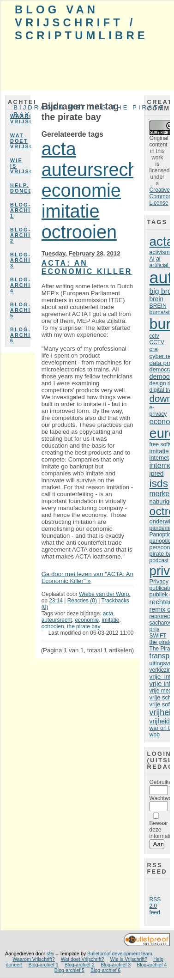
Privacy (159, 581)
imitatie (71, 211)
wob (155, 734)
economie (81, 190)
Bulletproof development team (119, 953)
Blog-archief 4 (20, 285)
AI (152, 258)
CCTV (157, 342)
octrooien (79, 232)
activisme (161, 252)
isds (159, 483)
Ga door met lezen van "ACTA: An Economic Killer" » (87, 577)
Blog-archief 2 (20, 235)
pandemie (162, 528)
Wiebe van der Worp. (105, 594)
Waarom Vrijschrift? (20, 118)
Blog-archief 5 (20, 310)
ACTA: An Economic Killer (87, 267)
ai (158, 258)
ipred (157, 473)
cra (154, 349)
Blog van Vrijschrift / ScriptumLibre (81, 22)
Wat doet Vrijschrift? (20, 141)
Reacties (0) (82, 600)
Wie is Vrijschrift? (20, 166)
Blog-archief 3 (20, 260)
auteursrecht (93, 169)
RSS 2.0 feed (155, 906)
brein (156, 299)
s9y (50, 953)
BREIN (158, 306)
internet (159, 458)
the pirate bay (83, 626)
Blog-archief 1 (20, 210)
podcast (159, 560)
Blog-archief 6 (20, 335)
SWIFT (158, 635)
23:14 (56, 600)
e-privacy (158, 410)
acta (59, 149)
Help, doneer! (20, 188)
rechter (160, 602)
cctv (154, 336)
